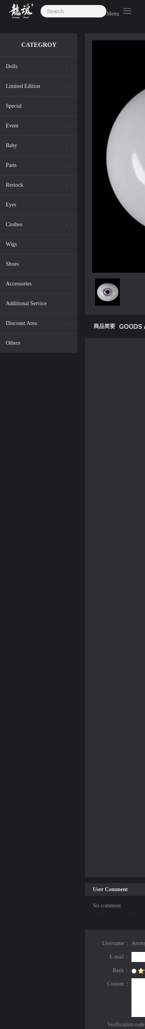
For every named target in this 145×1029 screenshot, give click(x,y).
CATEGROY (38, 44)
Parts (11, 165)
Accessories (19, 284)
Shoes (12, 264)
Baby (11, 145)
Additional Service (26, 303)
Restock (14, 185)
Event (12, 126)
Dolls (11, 66)
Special (14, 106)
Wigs (11, 244)
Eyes (11, 205)
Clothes (14, 224)
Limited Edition (23, 86)
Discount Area (21, 323)
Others (13, 343)
